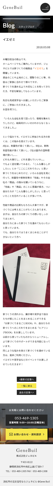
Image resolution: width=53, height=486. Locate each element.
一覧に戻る (26, 386)
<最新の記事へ (26, 379)
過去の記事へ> (26, 392)
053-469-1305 (19, 471)
